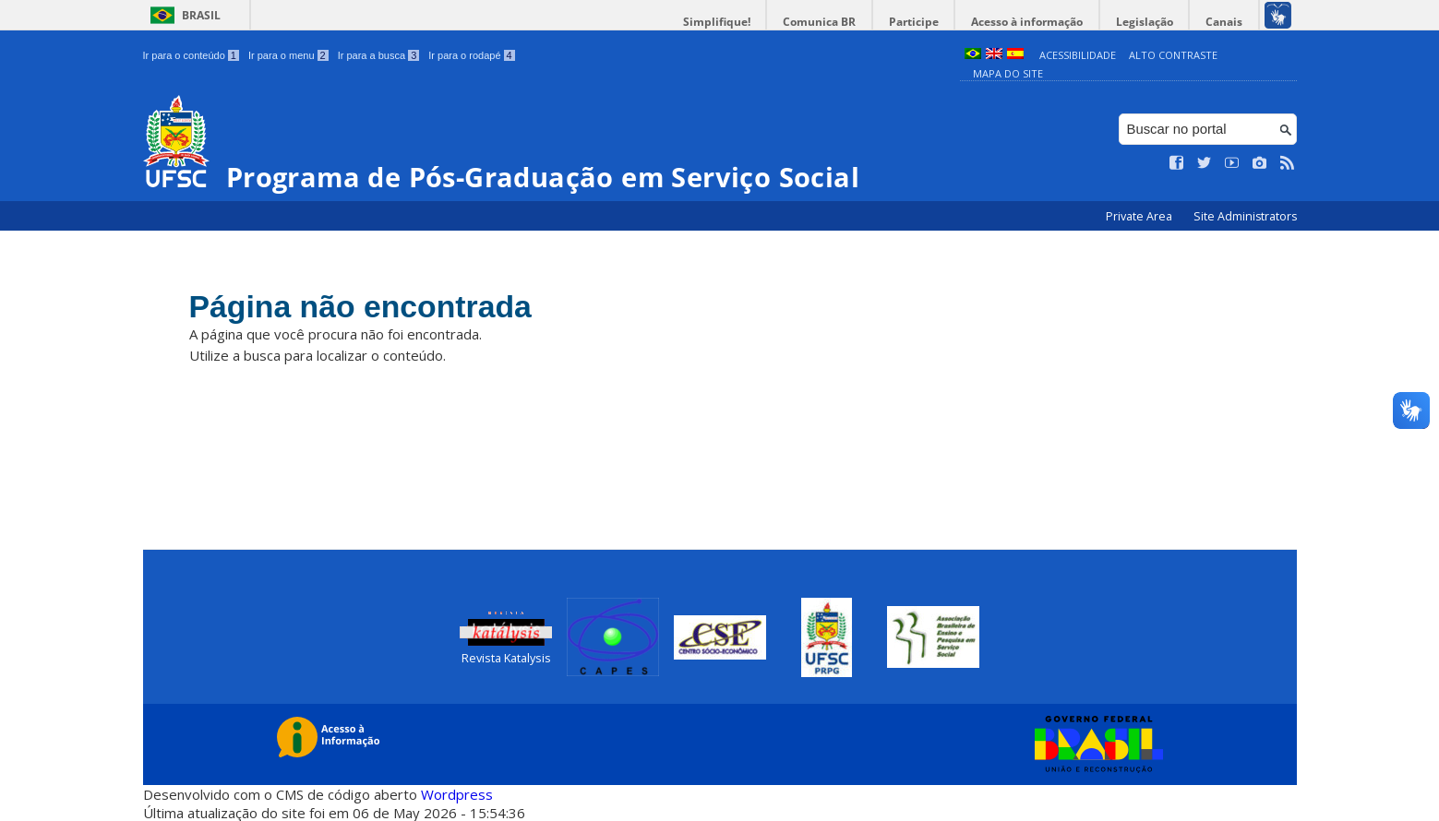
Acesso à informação (1033, 22)
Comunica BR (830, 22)
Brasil (201, 15)
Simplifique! (729, 22)
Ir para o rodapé (471, 55)
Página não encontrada (367, 307)
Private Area (1140, 216)
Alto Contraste (1173, 55)
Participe (922, 22)
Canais (1225, 22)
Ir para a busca (379, 55)
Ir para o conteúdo (191, 55)
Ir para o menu (288, 55)
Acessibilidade (1077, 55)
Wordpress (457, 793)
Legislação (1148, 22)
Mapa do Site (1008, 73)
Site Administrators (1245, 216)
